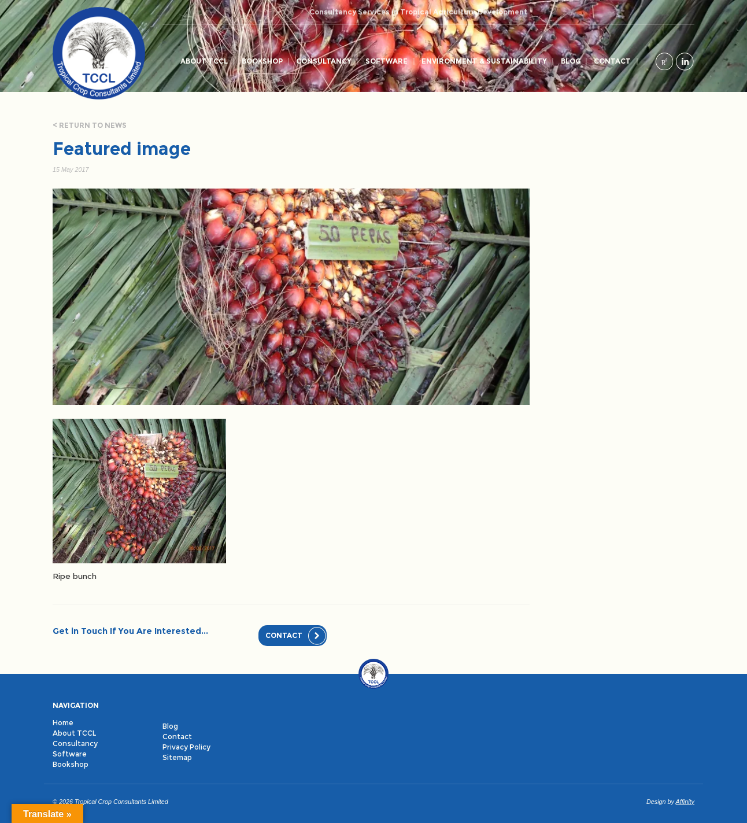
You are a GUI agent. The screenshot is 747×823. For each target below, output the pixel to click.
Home (63, 722)
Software (386, 61)
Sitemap (177, 757)
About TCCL (204, 61)
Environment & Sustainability (484, 61)
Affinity (685, 801)
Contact (612, 61)
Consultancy (324, 61)
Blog (570, 61)
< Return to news (90, 125)
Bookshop (262, 61)
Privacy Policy (186, 747)
